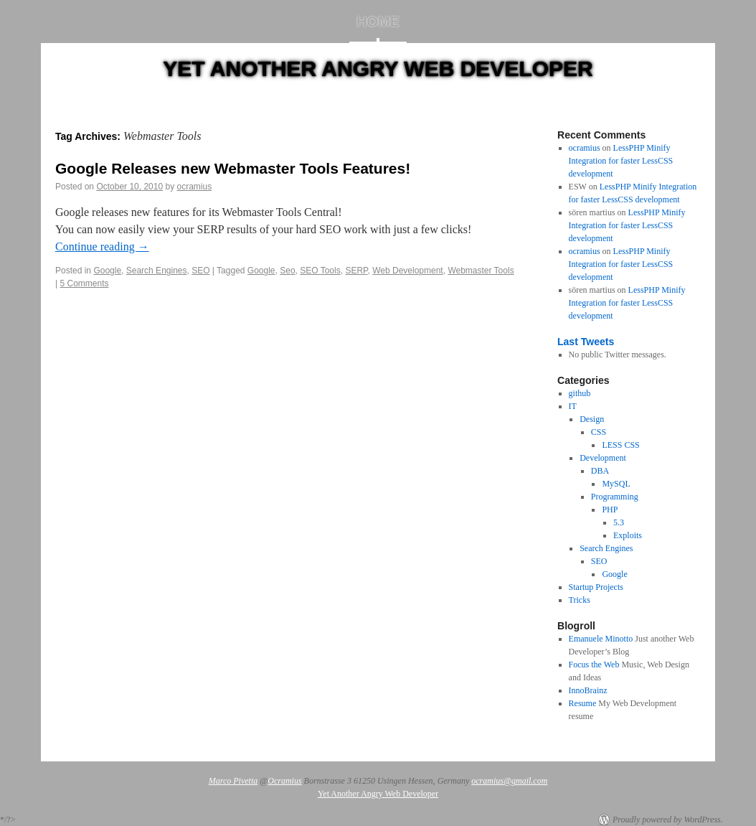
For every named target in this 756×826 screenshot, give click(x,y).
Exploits (627, 535)
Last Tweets (585, 341)
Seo (287, 271)
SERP (356, 271)
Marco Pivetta (233, 781)
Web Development (407, 271)
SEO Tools (320, 271)
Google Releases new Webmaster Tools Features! (232, 168)
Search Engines (156, 271)
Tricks (579, 600)
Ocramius (284, 781)
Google (107, 271)
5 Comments (84, 283)
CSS (598, 432)
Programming (614, 497)
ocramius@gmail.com (509, 781)
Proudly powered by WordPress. (668, 820)
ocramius (194, 187)
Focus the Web (594, 665)
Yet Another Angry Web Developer (378, 68)
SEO (200, 271)
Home (378, 21)
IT (573, 406)
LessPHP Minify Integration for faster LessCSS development (621, 161)
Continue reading (102, 246)
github (580, 393)
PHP (610, 509)
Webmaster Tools (481, 271)
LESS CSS (620, 445)
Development (603, 458)
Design (592, 419)
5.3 (618, 522)
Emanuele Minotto (601, 639)
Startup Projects (596, 587)
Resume (583, 703)
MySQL (616, 484)
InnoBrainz (588, 690)
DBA (600, 471)
